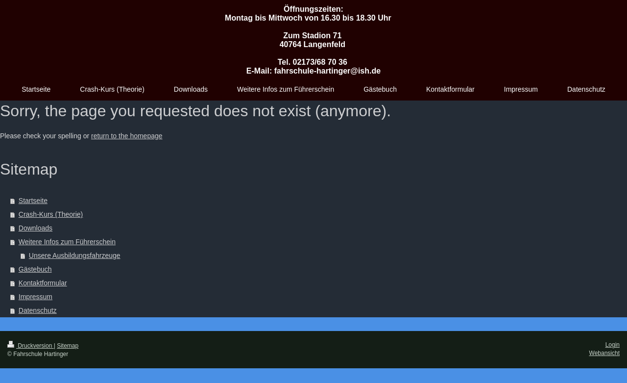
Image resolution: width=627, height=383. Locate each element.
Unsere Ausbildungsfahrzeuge (75, 255)
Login (612, 344)
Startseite (33, 200)
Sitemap (67, 345)
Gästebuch (35, 269)
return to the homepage (127, 136)
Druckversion (30, 345)
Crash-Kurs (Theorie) (51, 214)
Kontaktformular (43, 283)
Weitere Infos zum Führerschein (67, 242)
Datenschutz (38, 310)
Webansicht (604, 353)
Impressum (35, 297)
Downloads (35, 228)
